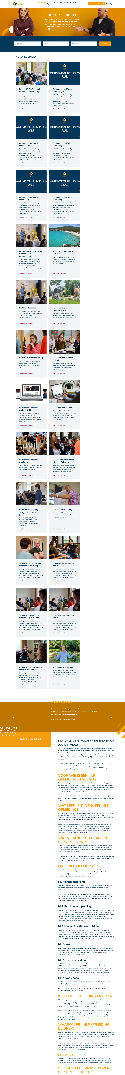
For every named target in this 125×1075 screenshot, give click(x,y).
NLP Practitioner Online (20, 1045)
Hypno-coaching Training (66, 789)
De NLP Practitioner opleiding (70, 895)
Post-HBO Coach (18, 1058)
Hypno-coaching (18, 1062)
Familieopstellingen (19, 1056)
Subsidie (35, 1051)
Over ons (74, 4)
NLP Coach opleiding (19, 1053)
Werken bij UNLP (38, 1045)
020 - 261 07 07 (59, 1047)
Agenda (43, 4)
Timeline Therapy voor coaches (68, 782)
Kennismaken (64, 4)
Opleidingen (34, 4)
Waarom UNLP (37, 1039)
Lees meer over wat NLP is (89, 886)
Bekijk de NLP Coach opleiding (75, 755)
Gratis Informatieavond (96, 4)
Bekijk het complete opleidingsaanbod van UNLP (79, 677)
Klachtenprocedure (38, 1060)
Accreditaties (36, 1058)
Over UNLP (36, 1041)
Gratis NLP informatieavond (21, 1039)
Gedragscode (71, 1071)
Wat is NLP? (53, 4)
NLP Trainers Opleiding (20, 1051)
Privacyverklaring (59, 1071)
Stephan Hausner (18, 1060)
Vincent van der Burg (39, 1047)
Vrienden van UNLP (38, 1049)
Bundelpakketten (18, 1064)
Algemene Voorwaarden (84, 1071)
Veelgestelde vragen (38, 1062)
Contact (82, 4)
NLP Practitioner (18, 1043)
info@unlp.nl (57, 1041)
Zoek (104, 44)
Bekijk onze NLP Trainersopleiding (76, 773)
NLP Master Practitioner (20, 1049)
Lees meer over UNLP (79, 850)
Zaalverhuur (36, 1053)
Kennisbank (36, 1064)
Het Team (36, 1043)
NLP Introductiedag (19, 1041)
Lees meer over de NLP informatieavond (90, 699)
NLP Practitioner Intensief (21, 1047)
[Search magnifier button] (107, 3)
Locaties (35, 1056)
